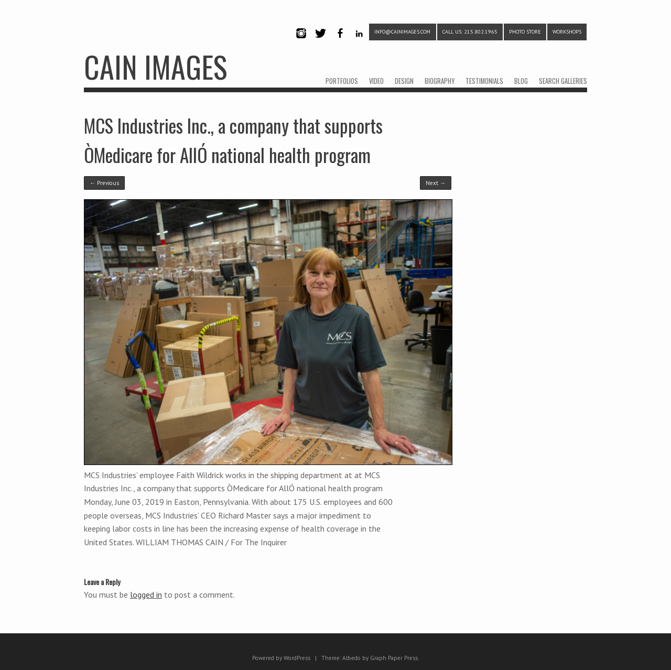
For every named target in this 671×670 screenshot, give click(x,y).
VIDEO (376, 81)
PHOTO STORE (525, 31)
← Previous (104, 183)
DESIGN (404, 81)
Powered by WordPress (281, 658)
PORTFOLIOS (342, 81)
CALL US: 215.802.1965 (469, 31)
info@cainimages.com (402, 31)
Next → (436, 183)
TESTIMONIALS (484, 81)
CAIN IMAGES (155, 66)
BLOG (521, 81)
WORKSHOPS (567, 31)
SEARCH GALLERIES (563, 81)
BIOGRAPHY (439, 81)
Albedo (351, 658)
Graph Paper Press (394, 658)
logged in (146, 594)
